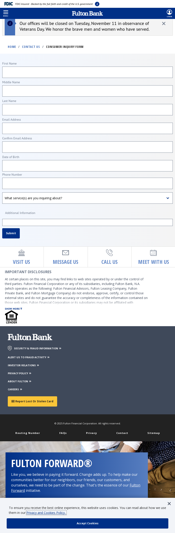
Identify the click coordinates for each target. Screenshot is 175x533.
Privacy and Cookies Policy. (46, 513)
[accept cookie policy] (87, 523)
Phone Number (12, 175)
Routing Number (27, 433)
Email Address (11, 120)
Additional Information (20, 213)
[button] (5, 13)
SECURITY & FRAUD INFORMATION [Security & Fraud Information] (38, 348)
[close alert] (163, 23)
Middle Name (11, 82)
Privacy (91, 433)
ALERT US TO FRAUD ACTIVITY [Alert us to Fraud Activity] (29, 357)
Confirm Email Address (17, 138)
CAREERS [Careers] (15, 389)
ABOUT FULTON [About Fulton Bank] (20, 381)
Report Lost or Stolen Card (32, 401)
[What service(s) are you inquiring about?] (87, 198)
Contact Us (31, 47)
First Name (9, 63)
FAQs (63, 433)
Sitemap (153, 433)
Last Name (9, 101)
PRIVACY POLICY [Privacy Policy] (20, 373)
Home (12, 47)
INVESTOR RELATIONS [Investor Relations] (24, 365)
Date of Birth (10, 157)
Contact (122, 433)
